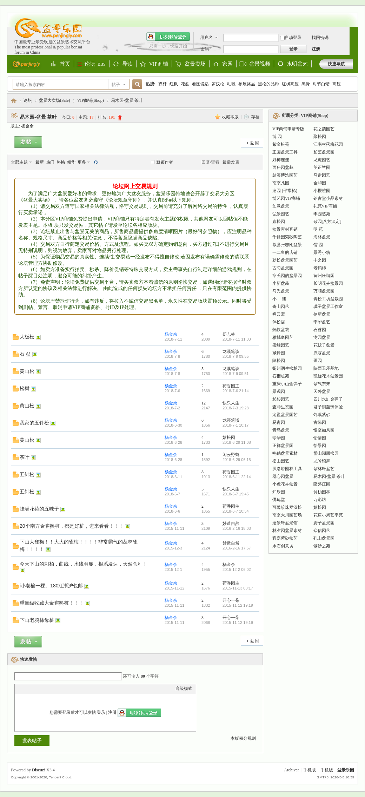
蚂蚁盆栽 (280, 329)
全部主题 (19, 162)
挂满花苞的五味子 (39, 509)
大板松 (27, 337)
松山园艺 (280, 461)
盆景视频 (259, 64)
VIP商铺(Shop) (90, 100)
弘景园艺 (280, 213)
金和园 (319, 182)
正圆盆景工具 (285, 152)
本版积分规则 (243, 738)
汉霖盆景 (321, 352)
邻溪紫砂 (321, 414)
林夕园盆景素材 (287, 530)
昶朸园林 (321, 491)
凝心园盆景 (282, 476)
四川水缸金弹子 (328, 399)
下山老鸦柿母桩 (37, 620)
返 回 (254, 142)
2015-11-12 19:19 (238, 605)
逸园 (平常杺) (284, 190)
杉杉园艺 (280, 399)
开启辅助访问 (351, 16)
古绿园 (319, 422)
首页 (65, 64)
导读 (127, 64)
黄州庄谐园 (323, 275)
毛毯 (231, 83)
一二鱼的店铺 (285, 252)
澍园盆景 (321, 337)
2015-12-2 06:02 (237, 569)
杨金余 (27, 126)
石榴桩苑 (280, 376)
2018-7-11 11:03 (237, 339)
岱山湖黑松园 (326, 453)
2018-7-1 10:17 (236, 425)
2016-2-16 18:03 (237, 528)
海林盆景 (321, 237)
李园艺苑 (321, 213)
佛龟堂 (278, 499)
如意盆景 (280, 206)
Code (62, 688)
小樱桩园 (321, 190)
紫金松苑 (280, 144)
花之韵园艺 (323, 128)
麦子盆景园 (323, 522)
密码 (204, 48)
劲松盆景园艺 (285, 260)
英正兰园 (321, 167)
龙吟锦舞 (321, 461)
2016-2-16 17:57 (237, 548)
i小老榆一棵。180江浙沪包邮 (51, 585)
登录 (101, 712)
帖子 (116, 84)
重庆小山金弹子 (287, 383)
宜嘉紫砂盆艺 (285, 538)
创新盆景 (321, 314)
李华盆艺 (321, 322)
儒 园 (318, 244)
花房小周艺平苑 (328, 515)
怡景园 (319, 445)
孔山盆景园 (323, 538)
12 (203, 403)
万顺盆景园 (323, 291)
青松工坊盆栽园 (328, 298)
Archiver (291, 770)
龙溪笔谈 (231, 351)
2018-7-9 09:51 (236, 373)
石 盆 (25, 354)
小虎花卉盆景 (285, 484)
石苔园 (319, 329)
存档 (255, 116)
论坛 (95, 64)
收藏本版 (231, 116)
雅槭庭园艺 (282, 337)
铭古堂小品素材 (328, 198)
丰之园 (319, 260)
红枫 (174, 83)
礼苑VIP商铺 (325, 206)
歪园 (317, 360)
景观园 (278, 391)
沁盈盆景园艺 (285, 414)
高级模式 (183, 688)
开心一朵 (231, 600)
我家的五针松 (34, 423)
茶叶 (24, 457)
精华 (71, 162)
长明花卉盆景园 (328, 283)
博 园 (277, 136)
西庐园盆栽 (282, 167)
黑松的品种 (268, 83)
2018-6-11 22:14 (237, 477)
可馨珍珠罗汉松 (287, 507)
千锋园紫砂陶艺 (287, 237)
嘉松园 (278, 221)
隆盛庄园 (321, 484)
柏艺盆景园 (323, 152)
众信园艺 (321, 530)
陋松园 (278, 360)
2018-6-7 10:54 (236, 511)
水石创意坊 (282, 546)
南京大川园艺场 (287, 515)
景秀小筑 (321, 252)
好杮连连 (280, 159)
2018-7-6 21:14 (236, 391)
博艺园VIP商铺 (286, 198)
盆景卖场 (195, 64)
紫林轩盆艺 (323, 468)
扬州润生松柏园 (287, 368)
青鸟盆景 (280, 430)
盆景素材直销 (285, 229)
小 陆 (279, 298)
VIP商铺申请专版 (288, 128)
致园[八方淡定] (327, 221)
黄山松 (27, 371)
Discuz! (38, 770)
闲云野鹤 (231, 454)
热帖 (61, 162)
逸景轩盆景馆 (285, 522)
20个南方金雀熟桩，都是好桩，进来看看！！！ (72, 526)
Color (27, 688)
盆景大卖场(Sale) (54, 100)
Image (35, 688)
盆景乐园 (13, 100)
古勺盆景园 (282, 267)
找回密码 (320, 37)
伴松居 (278, 322)
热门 (50, 162)
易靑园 (278, 422)
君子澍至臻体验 (328, 406)
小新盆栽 (280, 283)
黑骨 (305, 83)
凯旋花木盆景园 (328, 376)
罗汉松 (218, 83)
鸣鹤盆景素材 (285, 453)
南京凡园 (280, 182)
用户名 (206, 37)
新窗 (160, 161)
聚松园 (319, 136)
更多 (82, 162)
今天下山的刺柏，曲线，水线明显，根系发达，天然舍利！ (83, 564)
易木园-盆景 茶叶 (38, 117)
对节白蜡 (321, 83)
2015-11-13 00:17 (238, 588)
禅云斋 (278, 314)
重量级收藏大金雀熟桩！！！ (52, 603)
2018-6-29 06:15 (237, 459)
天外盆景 (321, 391)
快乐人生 (231, 403)
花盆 (185, 83)
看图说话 (200, 83)
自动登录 (290, 37)
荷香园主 (231, 385)
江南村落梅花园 (328, 144)
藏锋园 (278, 352)
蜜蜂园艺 (280, 345)
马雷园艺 (321, 175)
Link (44, 688)
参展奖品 (246, 83)
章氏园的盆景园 (287, 275)
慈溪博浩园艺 (285, 175)
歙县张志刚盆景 (287, 244)
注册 (316, 48)
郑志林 (229, 334)
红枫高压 (290, 83)
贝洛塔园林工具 (287, 468)
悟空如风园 (323, 430)
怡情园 (319, 437)
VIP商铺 (158, 64)
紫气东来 (321, 383)
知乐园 (278, 491)
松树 (24, 388)
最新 (39, 162)
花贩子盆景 (323, 345)
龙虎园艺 (321, 159)
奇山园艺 (280, 306)
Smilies (70, 688)
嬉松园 (229, 437)
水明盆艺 (297, 64)
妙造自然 (231, 523)
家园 (227, 64)
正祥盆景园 (282, 445)
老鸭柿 (319, 267)
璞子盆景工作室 (328, 306)
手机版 (309, 770)
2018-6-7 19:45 (236, 494)
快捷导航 (336, 63)
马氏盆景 (280, 291)
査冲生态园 (282, 406)
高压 (336, 83)
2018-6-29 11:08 (237, 442)
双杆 (162, 83)
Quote (53, 688)
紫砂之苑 (321, 546)
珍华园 (278, 437)
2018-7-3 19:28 (236, 408)
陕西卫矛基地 (326, 368)
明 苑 (318, 229)
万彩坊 (319, 499)
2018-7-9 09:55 (236, 356)
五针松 (27, 474)
